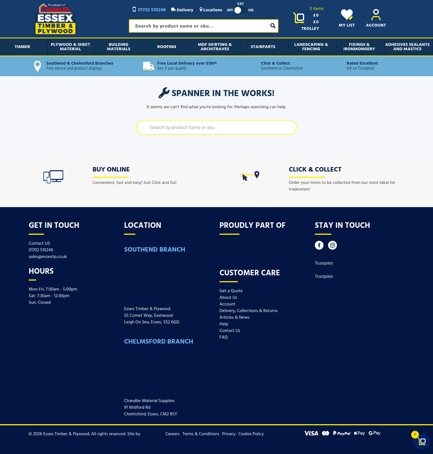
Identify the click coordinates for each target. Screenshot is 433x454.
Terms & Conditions (200, 434)
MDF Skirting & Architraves (215, 47)
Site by (136, 434)
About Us (228, 297)
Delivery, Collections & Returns (249, 311)
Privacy (229, 434)
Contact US (39, 243)
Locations (210, 10)
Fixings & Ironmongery (359, 47)
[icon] (53, 176)
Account (228, 304)
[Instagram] (332, 247)
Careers (172, 434)
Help (224, 324)
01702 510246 (149, 10)
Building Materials (118, 47)
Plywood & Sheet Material (70, 47)
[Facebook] (319, 247)
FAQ (224, 337)
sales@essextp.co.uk (48, 256)
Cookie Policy (251, 434)
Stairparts (263, 47)
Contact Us (230, 330)
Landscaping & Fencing (311, 47)
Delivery (182, 10)
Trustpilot (324, 263)
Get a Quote (231, 291)
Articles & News (235, 317)
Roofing (166, 47)
